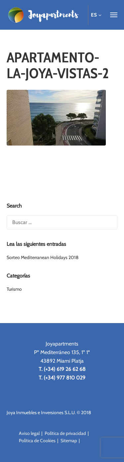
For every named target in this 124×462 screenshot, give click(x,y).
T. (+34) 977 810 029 (62, 378)
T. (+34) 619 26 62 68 (62, 369)
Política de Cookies (37, 441)
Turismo (14, 289)
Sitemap (69, 441)
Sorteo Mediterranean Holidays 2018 (42, 257)
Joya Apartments (43, 15)
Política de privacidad (65, 433)
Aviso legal (29, 433)
